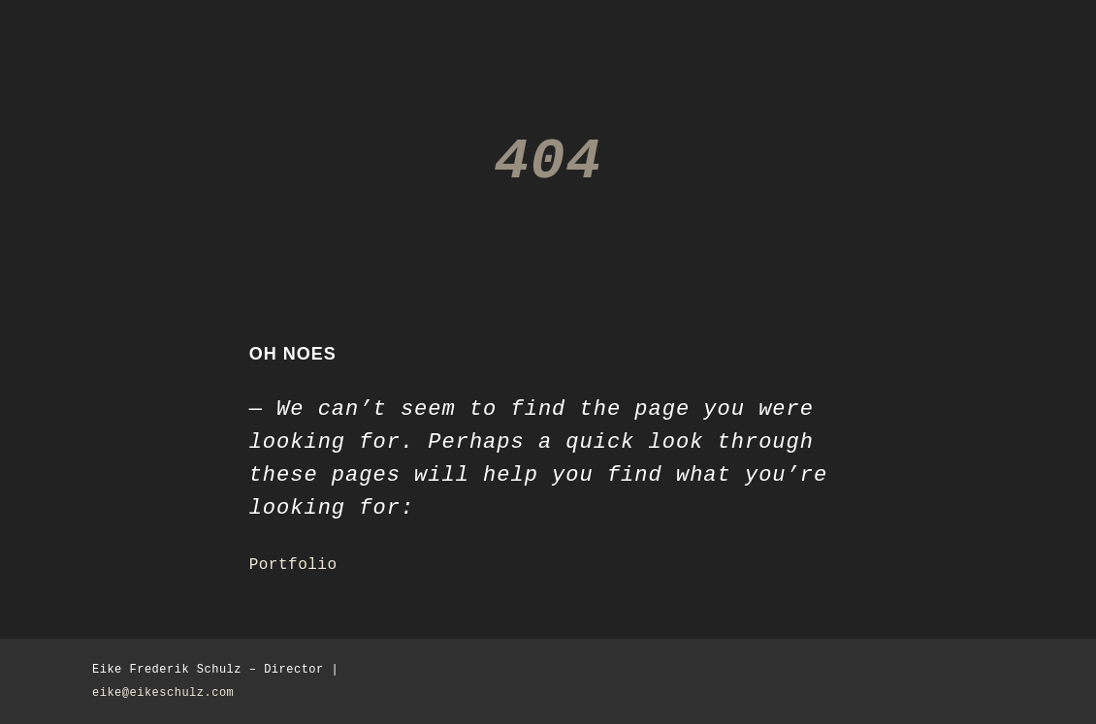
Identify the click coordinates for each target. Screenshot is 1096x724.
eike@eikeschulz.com (163, 693)
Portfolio (293, 565)
